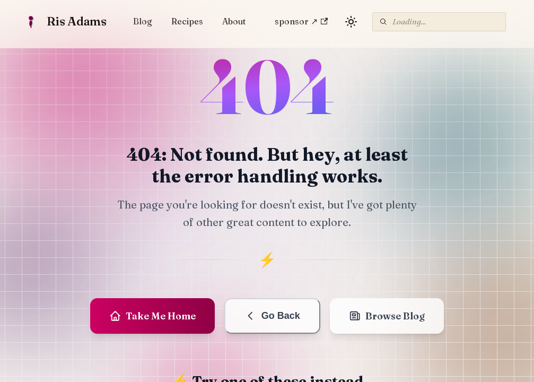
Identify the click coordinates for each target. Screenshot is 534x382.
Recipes (187, 21)
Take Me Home (152, 316)
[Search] (439, 21)
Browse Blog (387, 316)
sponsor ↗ (301, 21)
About (234, 21)
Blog (142, 21)
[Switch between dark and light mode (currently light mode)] (351, 21)
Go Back (272, 316)
